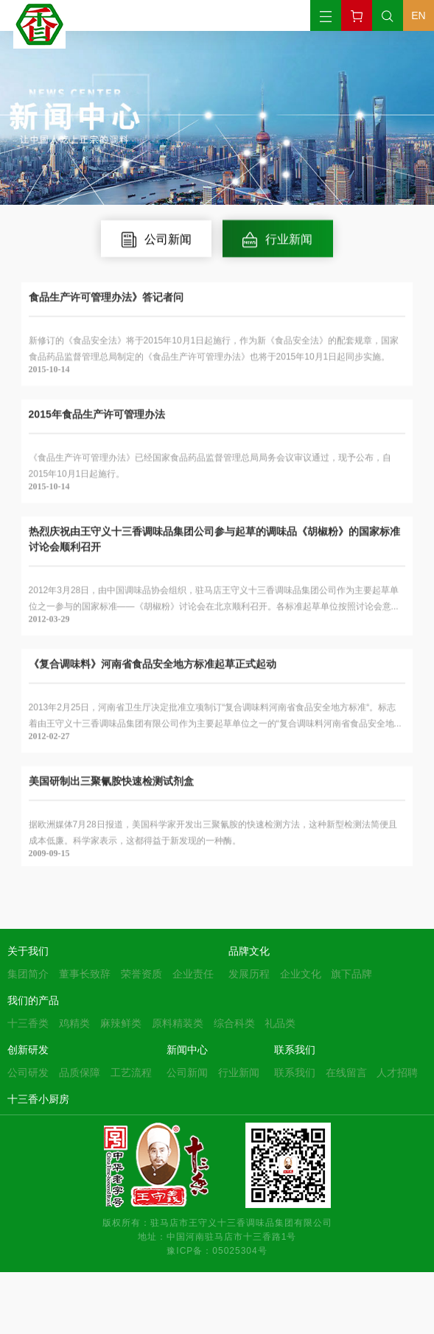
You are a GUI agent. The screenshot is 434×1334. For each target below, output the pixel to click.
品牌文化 (249, 951)
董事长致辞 (85, 974)
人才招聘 (397, 1072)
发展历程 (249, 974)
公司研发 (28, 1072)
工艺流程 (131, 1072)
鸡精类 (74, 1023)
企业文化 (300, 974)
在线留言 (346, 1072)
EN (418, 15)
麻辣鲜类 (120, 1023)
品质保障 (79, 1072)
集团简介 (28, 974)
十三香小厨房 (38, 1099)
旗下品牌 (351, 974)
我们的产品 (33, 1000)
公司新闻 (187, 1072)
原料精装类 (177, 1023)
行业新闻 (238, 1072)
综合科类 (234, 1023)
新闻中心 (187, 1050)
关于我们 (28, 951)
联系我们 (294, 1050)
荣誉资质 (141, 974)
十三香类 (28, 1023)
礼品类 (280, 1023)
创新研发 (28, 1050)
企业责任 (193, 974)
